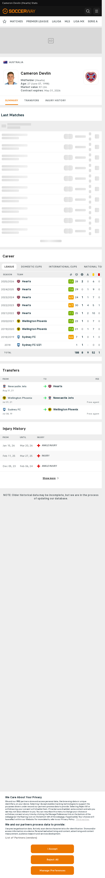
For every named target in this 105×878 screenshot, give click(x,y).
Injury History (55, 100)
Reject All (52, 859)
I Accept (52, 848)
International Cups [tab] (63, 266)
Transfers (31, 100)
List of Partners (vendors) (21, 837)
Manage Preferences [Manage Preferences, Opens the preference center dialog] (52, 870)
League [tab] (9, 266)
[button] (88, 11)
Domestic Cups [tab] (31, 266)
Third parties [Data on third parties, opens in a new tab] (82, 819)
